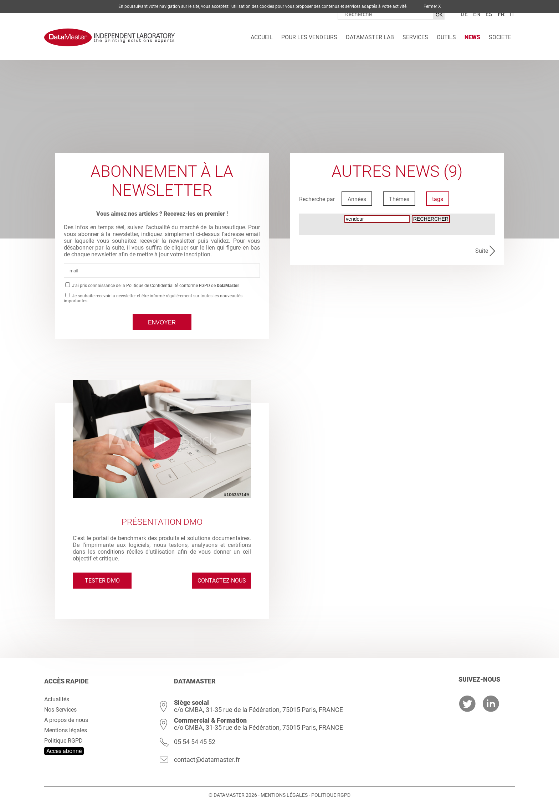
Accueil (262, 37)
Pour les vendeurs (309, 37)
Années (357, 199)
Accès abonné (64, 751)
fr (501, 14)
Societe (500, 37)
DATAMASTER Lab (370, 37)
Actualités (56, 699)
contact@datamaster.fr (207, 759)
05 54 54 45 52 (194, 741)
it (512, 14)
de (464, 14)
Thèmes (399, 199)
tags (437, 199)
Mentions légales (65, 730)
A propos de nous (66, 720)
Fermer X (432, 6)
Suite (481, 250)
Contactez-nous (222, 580)
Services (415, 37)
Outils (446, 37)
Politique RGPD (63, 740)
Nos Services (60, 709)
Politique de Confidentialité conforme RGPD (168, 285)
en (476, 14)
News (472, 37)
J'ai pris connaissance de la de (155, 285)
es (489, 14)
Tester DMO (102, 580)
